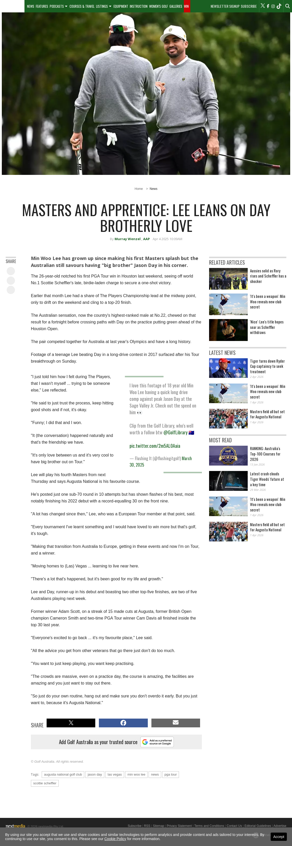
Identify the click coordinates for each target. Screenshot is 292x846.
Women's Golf (158, 6)
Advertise (279, 826)
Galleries (175, 6)
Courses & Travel (82, 6)
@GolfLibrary (175, 432)
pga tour (171, 774)
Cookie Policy (115, 839)
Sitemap (158, 826)
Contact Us (234, 826)
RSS (147, 826)
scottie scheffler (44, 783)
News (30, 6)
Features (42, 6)
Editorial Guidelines (257, 826)
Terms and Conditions (209, 826)
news (155, 774)
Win (186, 6)
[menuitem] (12, 6)
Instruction (139, 6)
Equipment (121, 6)
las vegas (115, 774)
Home (139, 189)
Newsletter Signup (225, 6)
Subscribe (249, 6)
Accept (278, 837)
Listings (102, 6)
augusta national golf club (63, 774)
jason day (95, 774)
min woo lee (136, 774)
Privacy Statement (179, 826)
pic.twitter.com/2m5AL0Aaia (155, 445)
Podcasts (57, 6)
